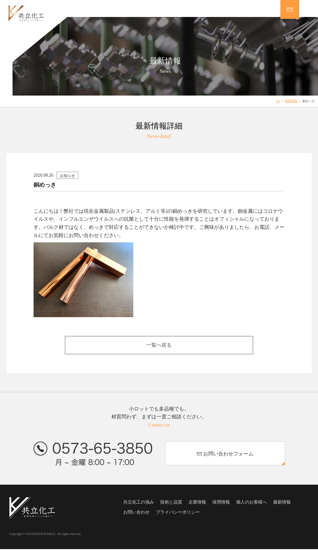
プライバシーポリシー (178, 514)
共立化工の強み (138, 504)
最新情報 (291, 103)
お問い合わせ (136, 514)
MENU (308, 9)
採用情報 (221, 504)
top (278, 103)
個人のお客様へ (251, 504)
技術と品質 (171, 504)
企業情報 (197, 504)
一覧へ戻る (159, 347)
